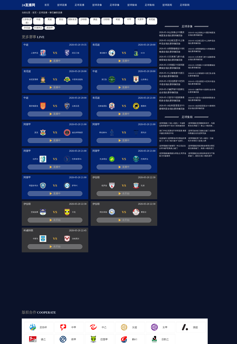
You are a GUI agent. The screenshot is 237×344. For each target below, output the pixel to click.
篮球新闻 (167, 5)
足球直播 (79, 5)
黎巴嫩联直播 (56, 12)
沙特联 (84, 19)
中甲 (129, 19)
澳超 (95, 19)
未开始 (125, 193)
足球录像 (114, 5)
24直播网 (28, 5)
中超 (38, 19)
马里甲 (140, 19)
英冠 (61, 19)
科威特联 (28, 230)
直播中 (56, 61)
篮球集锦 (132, 5)
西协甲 (50, 28)
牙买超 (27, 28)
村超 (118, 19)
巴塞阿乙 (38, 28)
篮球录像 (97, 5)
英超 (50, 19)
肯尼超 (152, 19)
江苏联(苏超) (27, 21)
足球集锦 (149, 5)
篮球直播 (62, 5)
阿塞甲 (27, 124)
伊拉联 (96, 177)
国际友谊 (72, 19)
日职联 (106, 19)
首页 (46, 5)
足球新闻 (185, 5)
